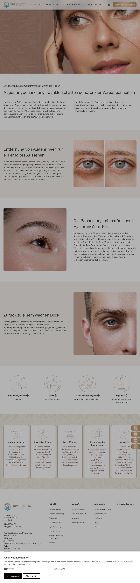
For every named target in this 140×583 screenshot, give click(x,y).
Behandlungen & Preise (102, 509)
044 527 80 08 (10, 524)
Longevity (51, 4)
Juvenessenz (92, 4)
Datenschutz (25, 564)
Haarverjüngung (54, 531)
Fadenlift (52, 542)
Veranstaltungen (100, 514)
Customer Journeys (125, 504)
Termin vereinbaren (125, 4)
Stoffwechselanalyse (79, 522)
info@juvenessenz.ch (12, 527)
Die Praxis (98, 518)
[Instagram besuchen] (135, 446)
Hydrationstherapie (55, 527)
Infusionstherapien (78, 509)
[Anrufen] (135, 428)
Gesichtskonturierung (56, 514)
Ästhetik (34, 4)
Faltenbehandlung (55, 509)
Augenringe (53, 518)
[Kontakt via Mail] (135, 434)
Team (96, 522)
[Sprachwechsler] (109, 5)
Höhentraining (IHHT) (79, 514)
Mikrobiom (75, 518)
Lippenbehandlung (55, 522)
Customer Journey (72, 4)
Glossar (97, 527)
